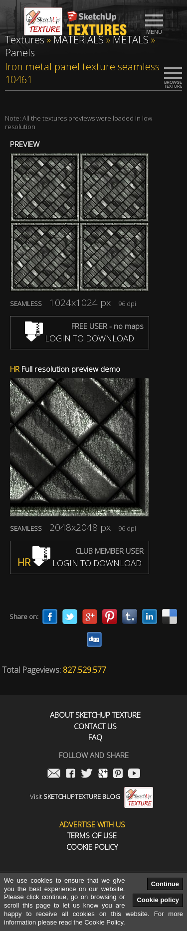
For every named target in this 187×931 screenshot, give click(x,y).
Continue (165, 884)
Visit (91, 796)
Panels (20, 52)
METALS (131, 39)
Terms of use (92, 835)
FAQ (95, 737)
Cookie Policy (92, 847)
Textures (24, 39)
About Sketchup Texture (95, 715)
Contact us (95, 726)
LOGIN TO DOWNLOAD (79, 338)
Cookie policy (158, 900)
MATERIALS (78, 39)
